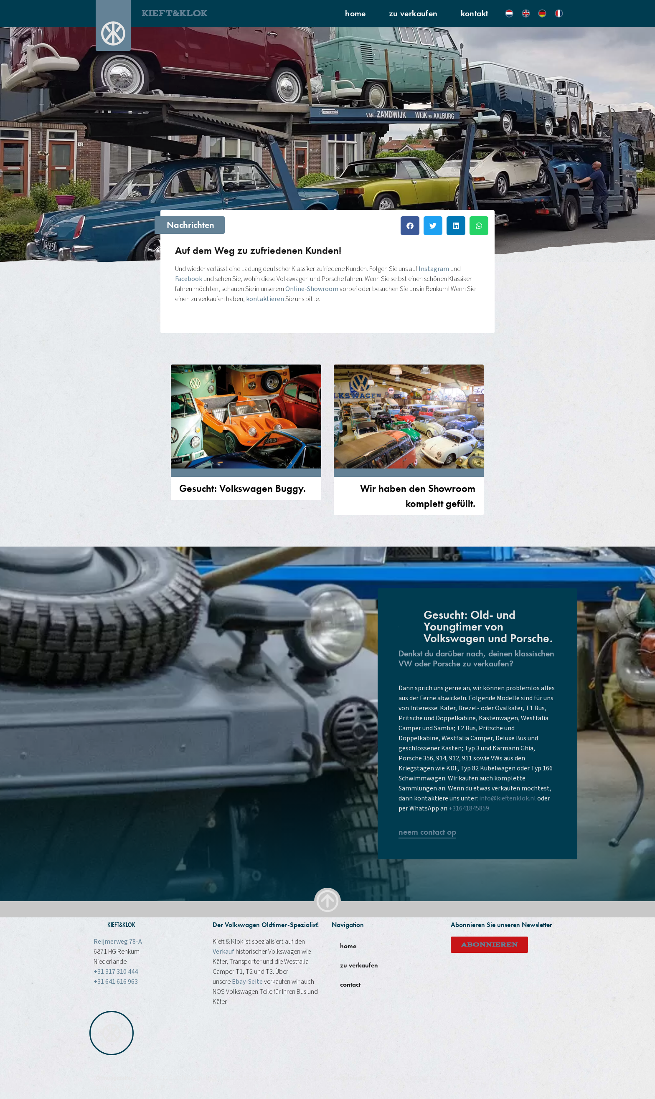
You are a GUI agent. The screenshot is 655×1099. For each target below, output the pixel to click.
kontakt (474, 13)
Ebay (477, 1077)
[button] (410, 225)
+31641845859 (469, 808)
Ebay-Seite (247, 981)
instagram (423, 1077)
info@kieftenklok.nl (507, 798)
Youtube (453, 1077)
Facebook (188, 279)
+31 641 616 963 (116, 981)
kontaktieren (265, 299)
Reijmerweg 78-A (118, 941)
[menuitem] (509, 13)
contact (350, 984)
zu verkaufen (413, 13)
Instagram (434, 268)
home (355, 13)
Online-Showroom (311, 289)
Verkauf (223, 951)
